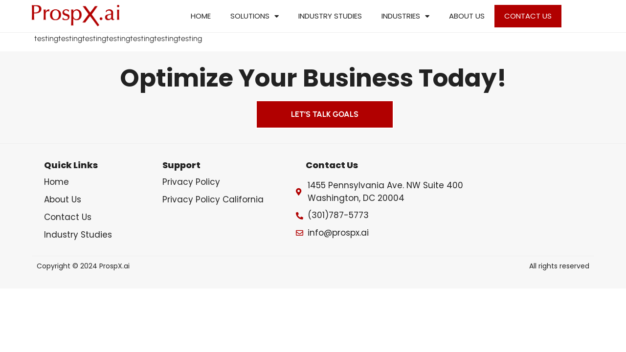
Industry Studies (330, 16)
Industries (405, 16)
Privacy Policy (191, 182)
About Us (467, 16)
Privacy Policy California (213, 199)
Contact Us (528, 16)
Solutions (254, 16)
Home (201, 16)
